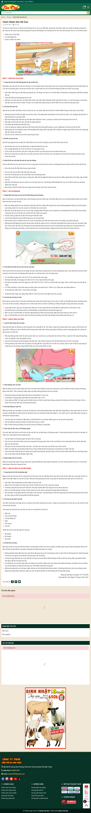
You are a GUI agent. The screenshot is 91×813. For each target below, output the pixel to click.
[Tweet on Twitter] (19, 581)
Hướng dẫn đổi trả (37, 790)
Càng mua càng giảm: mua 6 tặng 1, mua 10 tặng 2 (18, 1)
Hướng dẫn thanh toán (38, 793)
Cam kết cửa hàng (7, 795)
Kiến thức (5, 631)
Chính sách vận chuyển (8, 793)
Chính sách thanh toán (8, 790)
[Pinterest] (16, 581)
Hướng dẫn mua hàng (38, 787)
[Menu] (88, 7)
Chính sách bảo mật (7, 798)
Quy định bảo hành (37, 795)
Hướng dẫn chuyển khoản (39, 798)
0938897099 (15, 770)
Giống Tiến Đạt (63, 811)
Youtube (86, 787)
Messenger (86, 797)
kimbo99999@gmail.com (16, 774)
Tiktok (86, 801)
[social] (3, 778)
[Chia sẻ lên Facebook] (12, 581)
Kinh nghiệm (6, 634)
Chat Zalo (86, 792)
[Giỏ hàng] (84, 7)
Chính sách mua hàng (8, 787)
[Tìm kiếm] (88, 12)
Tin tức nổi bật (8, 643)
